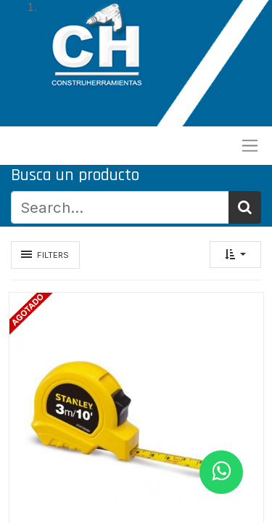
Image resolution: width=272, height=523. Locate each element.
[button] (235, 254)
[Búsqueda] (244, 207)
